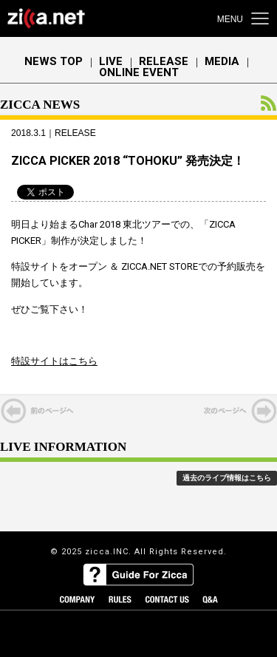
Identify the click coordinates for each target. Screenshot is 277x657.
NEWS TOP (53, 61)
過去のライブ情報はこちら (226, 478)
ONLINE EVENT (139, 72)
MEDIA (222, 61)
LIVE (111, 61)
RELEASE (163, 61)
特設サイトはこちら (54, 361)
